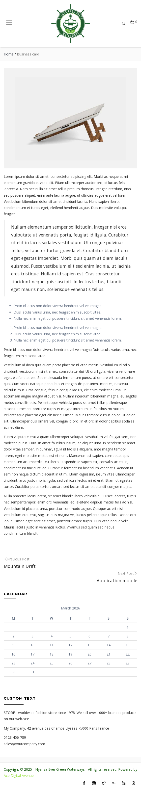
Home (9, 54)
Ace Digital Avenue (19, 775)
